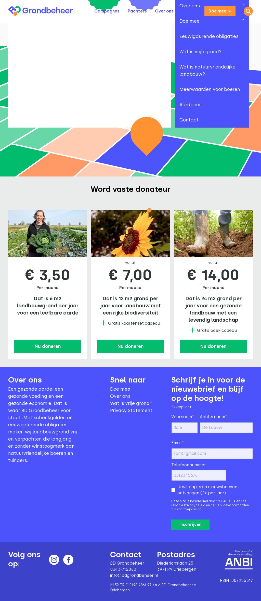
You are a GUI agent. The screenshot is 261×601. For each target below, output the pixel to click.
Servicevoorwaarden (232, 505)
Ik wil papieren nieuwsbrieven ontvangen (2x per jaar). (207, 489)
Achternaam (213, 416)
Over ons (164, 11)
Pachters (137, 11)
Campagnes (107, 11)
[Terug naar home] (40, 11)
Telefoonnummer (188, 464)
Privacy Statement (131, 410)
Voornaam (182, 416)
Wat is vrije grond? (131, 403)
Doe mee (219, 11)
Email (177, 442)
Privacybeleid (194, 505)
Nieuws (189, 11)
